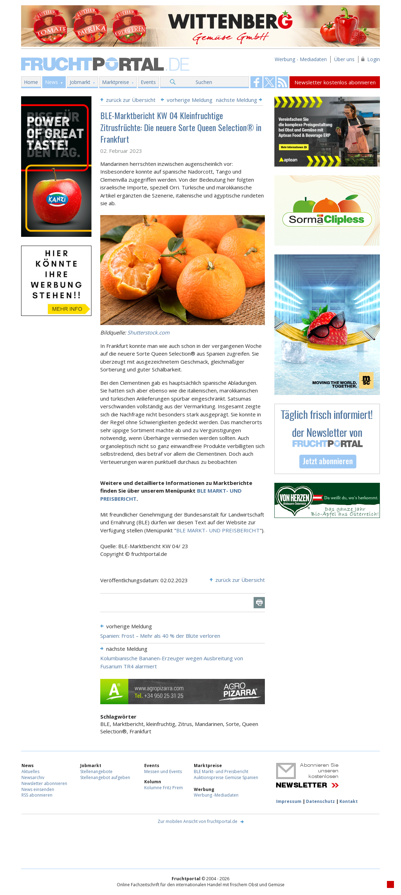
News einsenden (37, 789)
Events (148, 82)
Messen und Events (163, 771)
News (51, 82)
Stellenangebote (96, 771)
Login (373, 59)
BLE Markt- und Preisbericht (221, 771)
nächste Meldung (236, 99)
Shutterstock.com (148, 332)
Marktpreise (115, 82)
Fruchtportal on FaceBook (256, 82)
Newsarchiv (32, 777)
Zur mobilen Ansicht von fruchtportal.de (197, 821)
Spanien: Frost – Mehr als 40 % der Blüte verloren (160, 635)
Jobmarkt (80, 82)
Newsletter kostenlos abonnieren (335, 82)
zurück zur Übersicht (130, 99)
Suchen (204, 82)
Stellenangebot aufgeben (105, 777)
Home (31, 82)
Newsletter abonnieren (44, 783)
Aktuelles (30, 771)
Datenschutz (320, 801)
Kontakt (348, 801)
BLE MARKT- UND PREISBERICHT (218, 530)
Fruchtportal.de (106, 63)
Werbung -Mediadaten (216, 795)
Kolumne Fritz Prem (163, 788)
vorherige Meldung (189, 99)
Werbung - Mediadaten (301, 59)
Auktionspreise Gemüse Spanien (226, 777)
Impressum (288, 801)
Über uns (344, 59)
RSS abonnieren (36, 795)
